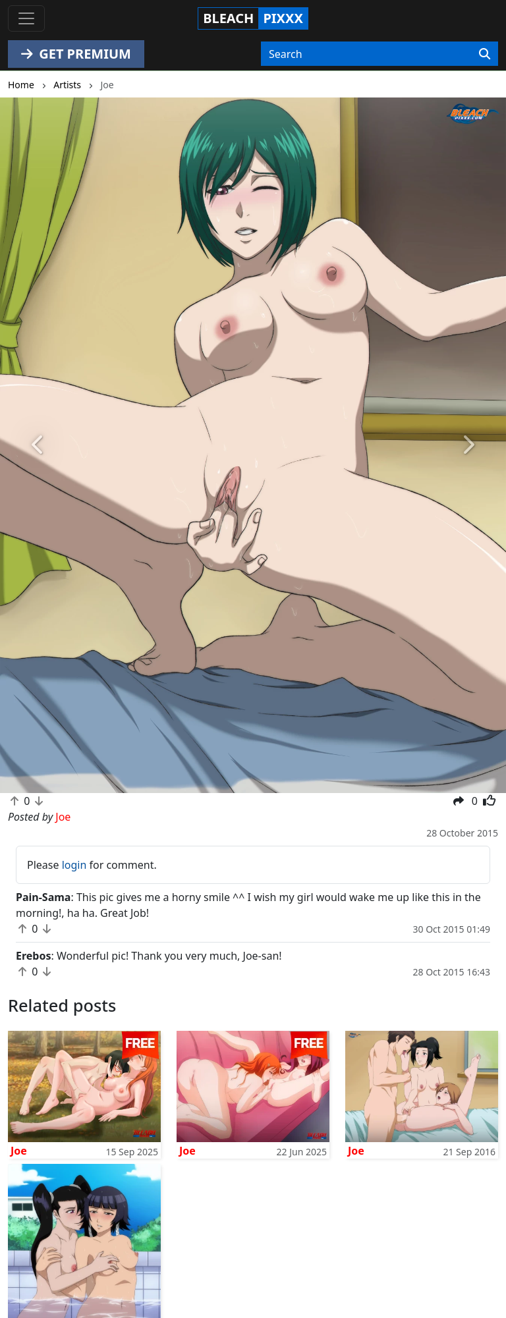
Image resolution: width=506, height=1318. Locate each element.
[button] (38, 445)
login (74, 865)
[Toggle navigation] (26, 18)
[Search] (484, 54)
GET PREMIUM (76, 54)
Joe (19, 1150)
